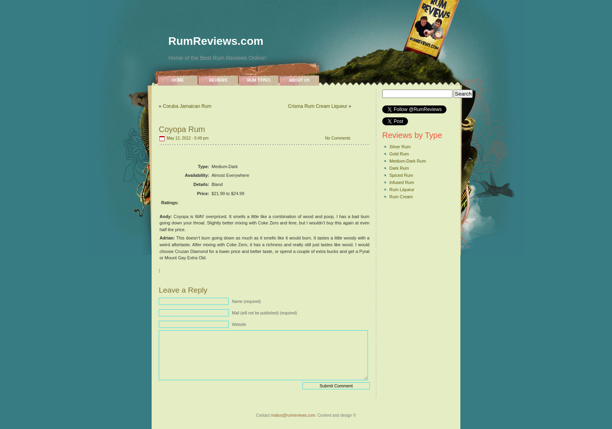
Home (178, 80)
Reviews (218, 80)
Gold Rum (399, 153)
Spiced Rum (401, 175)
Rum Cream (401, 196)
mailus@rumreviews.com (293, 415)
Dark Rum (399, 168)
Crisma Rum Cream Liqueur (317, 106)
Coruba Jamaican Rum (187, 106)
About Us (299, 80)
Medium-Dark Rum (407, 161)
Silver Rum (400, 146)
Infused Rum (401, 182)
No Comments (337, 138)
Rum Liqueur (401, 189)
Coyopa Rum (182, 129)
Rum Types (258, 80)
